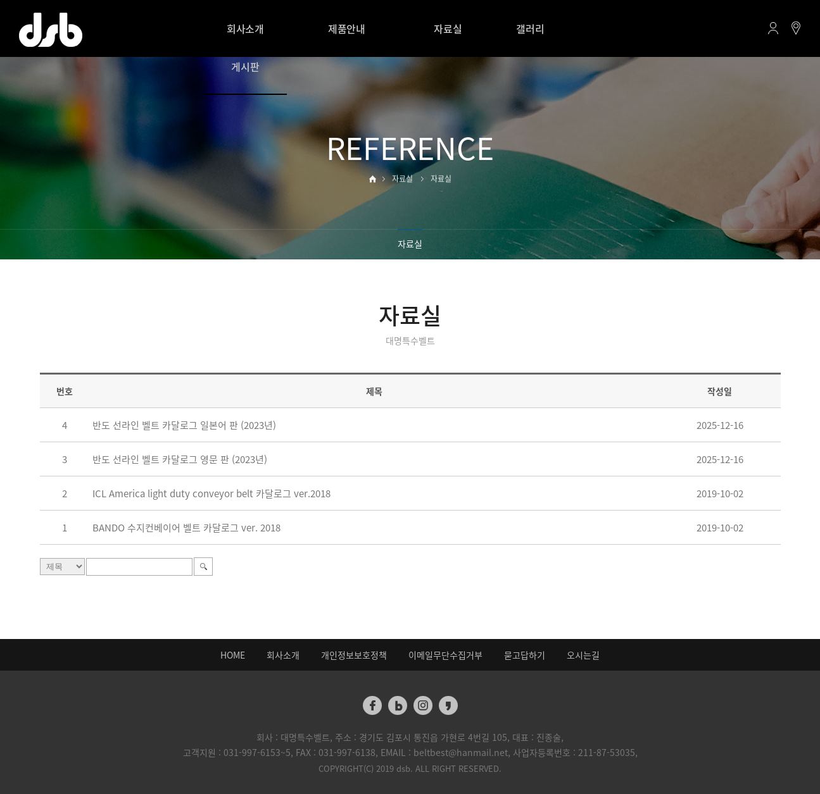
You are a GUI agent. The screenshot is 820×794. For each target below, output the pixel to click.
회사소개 (245, 28)
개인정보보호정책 (354, 654)
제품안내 (346, 28)
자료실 (448, 28)
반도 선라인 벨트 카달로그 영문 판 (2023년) (179, 459)
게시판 (245, 66)
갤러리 (530, 28)
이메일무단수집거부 (445, 654)
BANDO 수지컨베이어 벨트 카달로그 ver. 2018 (186, 528)
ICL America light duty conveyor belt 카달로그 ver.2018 (211, 493)
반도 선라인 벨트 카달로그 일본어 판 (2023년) (184, 425)
